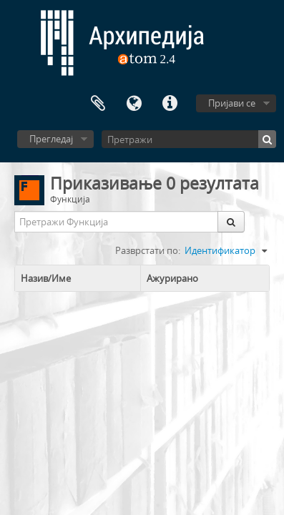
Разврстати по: (147, 250)
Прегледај (51, 138)
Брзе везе (169, 104)
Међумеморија (98, 104)
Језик (134, 104)
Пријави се (231, 103)
